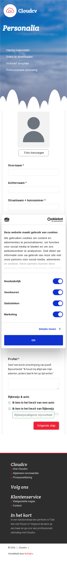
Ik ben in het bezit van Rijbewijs (33, 408)
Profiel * (13, 359)
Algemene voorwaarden (26, 473)
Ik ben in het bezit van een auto (33, 402)
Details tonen (47, 328)
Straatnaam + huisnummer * (27, 200)
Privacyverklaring (22, 477)
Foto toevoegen (34, 152)
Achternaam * (17, 183)
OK (33, 340)
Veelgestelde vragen (24, 501)
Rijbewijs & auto (18, 397)
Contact (17, 505)
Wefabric (28, 553)
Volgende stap (46, 425)
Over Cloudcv (20, 468)
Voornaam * (16, 165)
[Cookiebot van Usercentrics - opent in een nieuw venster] (48, 219)
